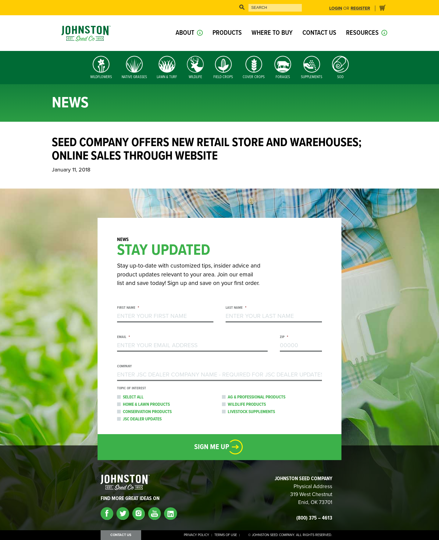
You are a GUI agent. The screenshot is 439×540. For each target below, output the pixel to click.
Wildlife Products (247, 404)
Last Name (236, 308)
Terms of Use (225, 535)
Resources (362, 33)
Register (360, 8)
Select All (133, 397)
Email (123, 337)
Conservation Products (147, 412)
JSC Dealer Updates (142, 419)
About (185, 33)
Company (124, 366)
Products (227, 33)
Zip (284, 337)
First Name (128, 308)
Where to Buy (272, 33)
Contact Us (319, 33)
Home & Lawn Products (146, 404)
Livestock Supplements (251, 412)
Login (335, 8)
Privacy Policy (196, 535)
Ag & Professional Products (256, 397)
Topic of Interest (131, 388)
